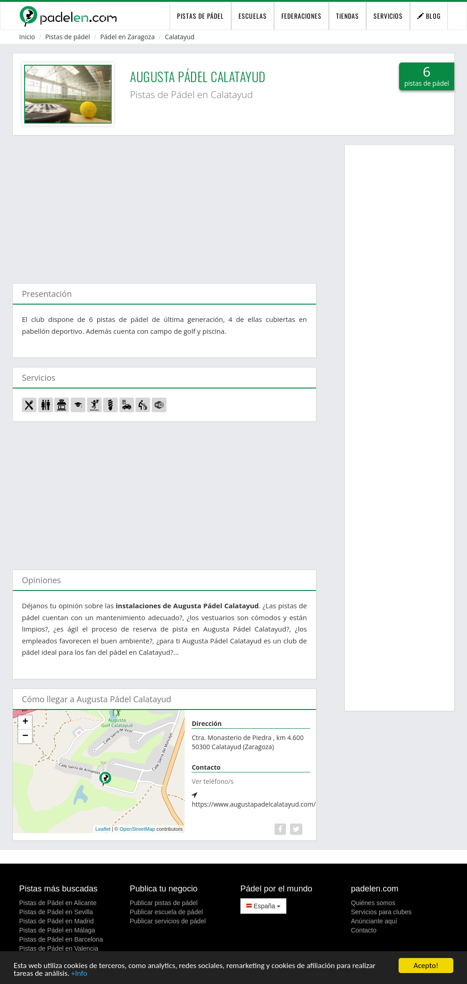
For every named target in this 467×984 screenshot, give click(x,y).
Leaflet (102, 829)
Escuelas (253, 16)
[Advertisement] (164, 205)
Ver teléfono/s (213, 781)
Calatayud (180, 36)
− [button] (25, 736)
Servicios (388, 16)
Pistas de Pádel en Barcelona (61, 939)
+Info (79, 974)
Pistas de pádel (67, 36)
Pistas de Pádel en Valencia (58, 948)
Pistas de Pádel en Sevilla (56, 912)
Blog (429, 16)
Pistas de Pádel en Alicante (58, 902)
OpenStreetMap (137, 829)
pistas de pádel (200, 16)
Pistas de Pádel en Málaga (57, 930)
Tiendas (347, 16)
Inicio (27, 36)
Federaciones (301, 16)
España (263, 906)
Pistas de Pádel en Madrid (56, 921)
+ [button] (25, 722)
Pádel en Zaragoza (127, 36)
